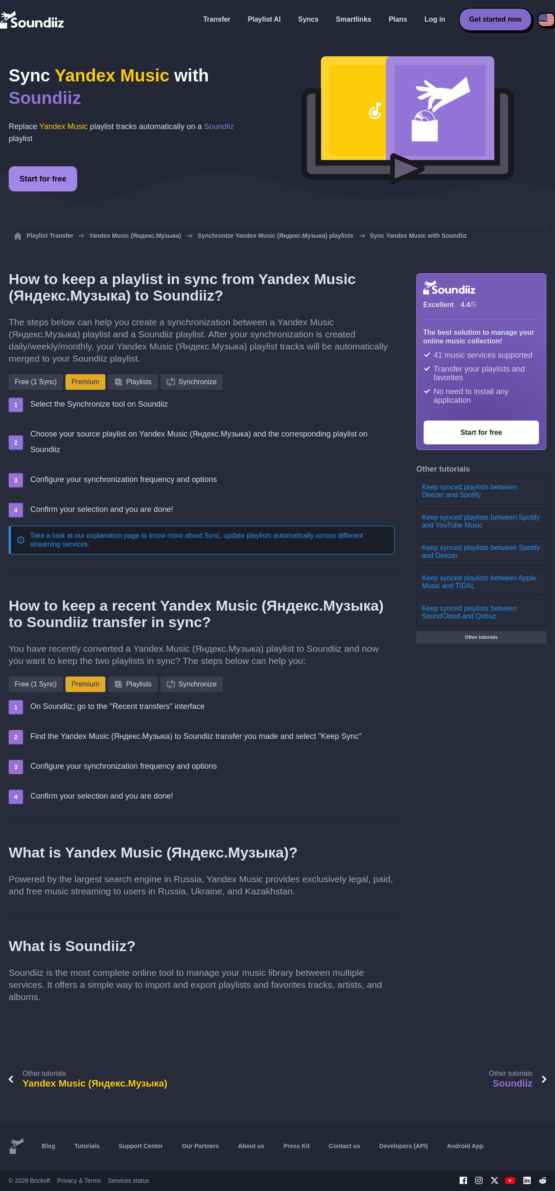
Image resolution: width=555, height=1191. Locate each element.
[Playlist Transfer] (32, 19)
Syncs (308, 19)
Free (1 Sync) (36, 381)
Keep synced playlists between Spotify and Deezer (481, 551)
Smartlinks (354, 19)
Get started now (495, 19)
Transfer (216, 19)
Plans (397, 19)
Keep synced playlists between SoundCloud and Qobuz (469, 612)
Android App (465, 1145)
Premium (85, 381)
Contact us (344, 1145)
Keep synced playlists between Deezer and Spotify (469, 490)
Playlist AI (264, 19)
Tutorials (86, 1145)
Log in (434, 19)
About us (251, 1145)
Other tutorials (481, 637)
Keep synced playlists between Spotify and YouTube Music (481, 521)
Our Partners (200, 1145)
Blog (48, 1145)
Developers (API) (403, 1145)
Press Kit (297, 1145)
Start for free (43, 179)
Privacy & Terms (79, 1180)
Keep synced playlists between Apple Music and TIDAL (479, 581)
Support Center (141, 1145)
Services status (128, 1180)
